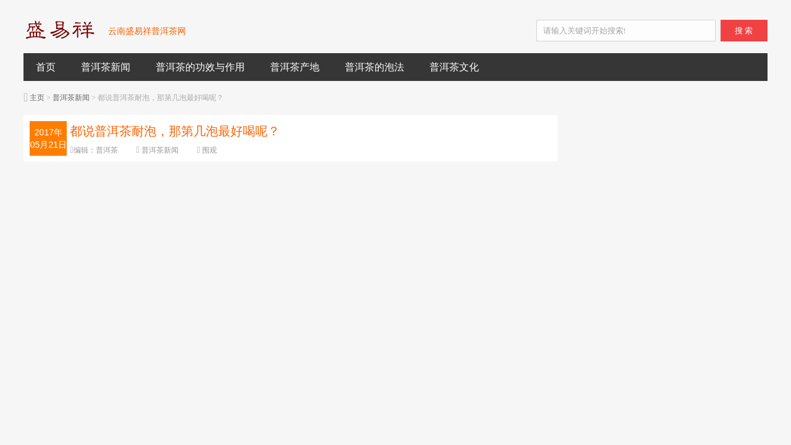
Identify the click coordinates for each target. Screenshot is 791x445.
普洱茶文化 (454, 67)
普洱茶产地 (294, 67)
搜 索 (744, 30)
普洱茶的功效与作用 (200, 67)
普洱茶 (107, 150)
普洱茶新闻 (105, 67)
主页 (37, 97)
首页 (46, 67)
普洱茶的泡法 (374, 67)
